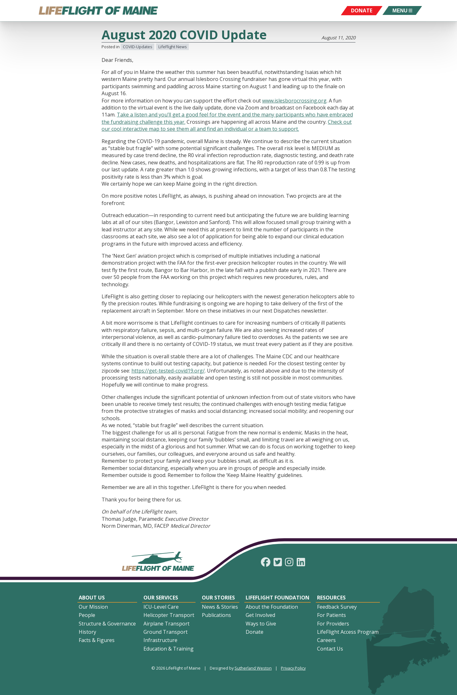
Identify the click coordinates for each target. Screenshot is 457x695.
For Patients (331, 615)
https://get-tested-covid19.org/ (168, 370)
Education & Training (168, 648)
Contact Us (330, 648)
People (87, 615)
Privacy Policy (293, 668)
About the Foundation (272, 606)
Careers (326, 640)
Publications (216, 615)
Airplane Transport (166, 623)
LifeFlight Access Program (348, 631)
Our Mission (93, 606)
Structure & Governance (107, 623)
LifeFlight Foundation (277, 597)
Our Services (160, 597)
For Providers (333, 623)
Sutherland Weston (253, 668)
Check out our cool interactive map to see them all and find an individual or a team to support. (227, 125)
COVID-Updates (137, 47)
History (87, 631)
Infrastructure (160, 640)
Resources (331, 597)
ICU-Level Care (161, 606)
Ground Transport (165, 631)
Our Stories (218, 597)
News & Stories (220, 606)
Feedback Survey (337, 606)
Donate (254, 631)
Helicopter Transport (168, 615)
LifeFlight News (172, 47)
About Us (92, 597)
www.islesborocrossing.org (294, 100)
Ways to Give (261, 623)
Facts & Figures (97, 640)
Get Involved (260, 615)
